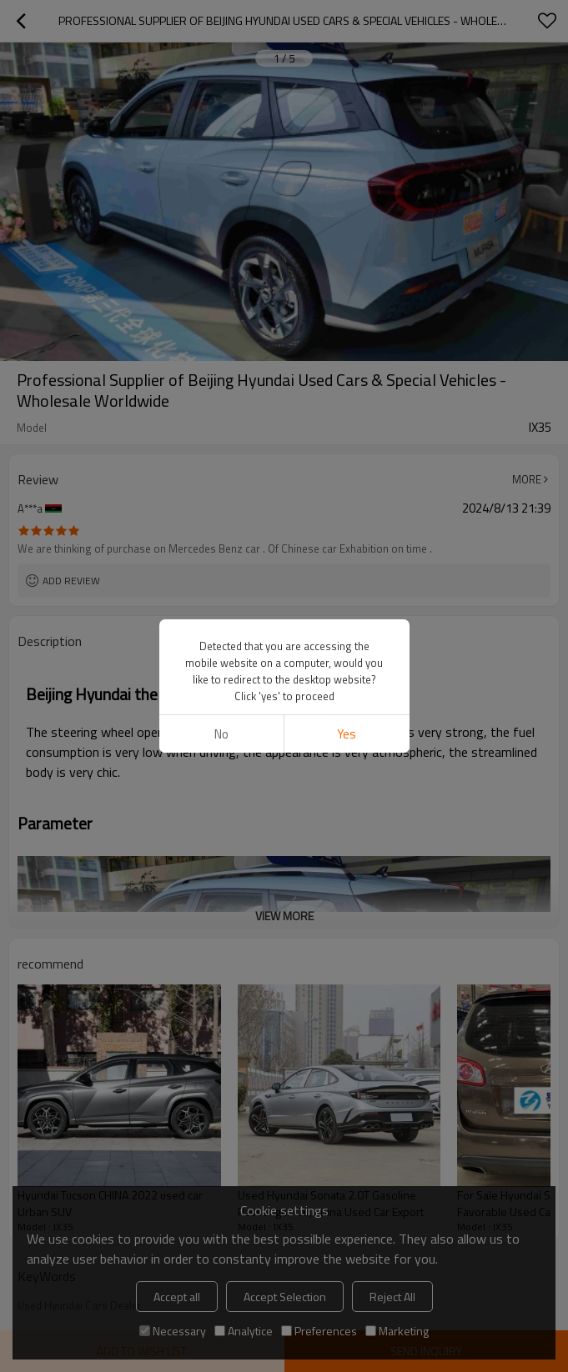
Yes (346, 734)
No (221, 734)
